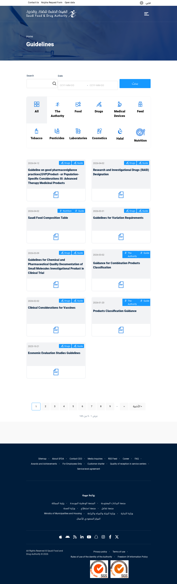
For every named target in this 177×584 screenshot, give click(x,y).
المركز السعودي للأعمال (88, 518)
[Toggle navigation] (146, 14)
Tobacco (36, 138)
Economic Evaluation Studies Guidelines (54, 353)
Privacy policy (100, 551)
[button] (141, 3)
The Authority (57, 114)
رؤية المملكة (58, 503)
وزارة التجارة (127, 513)
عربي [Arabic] (148, 2)
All (37, 111)
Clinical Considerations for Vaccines (51, 307)
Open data (70, 2)
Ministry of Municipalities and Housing (63, 513)
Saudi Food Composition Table (48, 217)
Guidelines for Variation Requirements (118, 217)
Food (78, 111)
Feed (140, 111)
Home (29, 36)
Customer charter (96, 464)
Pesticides (57, 138)
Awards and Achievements (44, 464)
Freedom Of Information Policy (133, 557)
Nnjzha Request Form (51, 2)
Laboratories (78, 138)
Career (126, 458)
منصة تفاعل (107, 508)
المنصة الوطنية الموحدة (82, 503)
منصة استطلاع (88, 508)
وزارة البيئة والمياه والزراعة (101, 513)
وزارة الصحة (69, 508)
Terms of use (119, 551)
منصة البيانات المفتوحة (113, 503)
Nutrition (140, 140)
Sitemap (42, 458)
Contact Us (33, 2)
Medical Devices (119, 114)
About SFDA (58, 458)
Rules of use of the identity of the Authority (91, 557)
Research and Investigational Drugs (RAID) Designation (121, 172)
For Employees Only (72, 464)
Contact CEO (76, 458)
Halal (120, 138)
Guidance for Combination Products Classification (116, 265)
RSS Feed (112, 458)
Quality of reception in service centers (128, 464)
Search (30, 75)
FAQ (137, 458)
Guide (80, 163)
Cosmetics (99, 138)
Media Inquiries (95, 458)
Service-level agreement (88, 469)
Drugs (99, 111)
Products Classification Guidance (115, 311)
